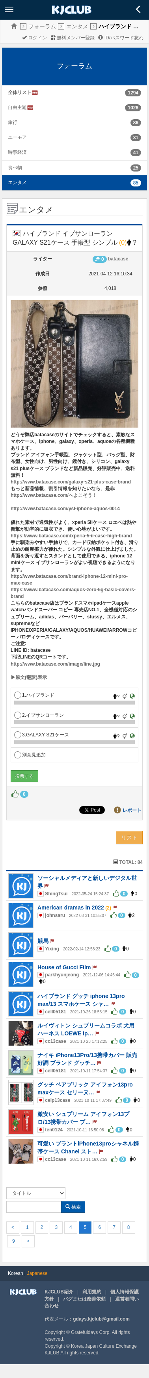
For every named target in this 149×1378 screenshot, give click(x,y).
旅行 (12, 122)
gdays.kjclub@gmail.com (101, 1319)
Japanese (37, 1273)
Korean (15, 1273)
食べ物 (15, 167)
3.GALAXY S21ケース (41, 734)
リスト (129, 837)
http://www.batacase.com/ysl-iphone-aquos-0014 (65, 508)
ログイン (34, 38)
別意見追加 (30, 754)
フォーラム (42, 26)
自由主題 (21, 107)
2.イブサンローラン (39, 715)
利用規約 (91, 1292)
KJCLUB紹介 (59, 1292)
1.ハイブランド (34, 695)
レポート (132, 810)
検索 (73, 1207)
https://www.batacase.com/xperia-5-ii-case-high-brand (71, 536)
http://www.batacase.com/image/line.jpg (55, 664)
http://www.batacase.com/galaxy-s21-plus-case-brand (71, 482)
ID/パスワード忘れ (120, 38)
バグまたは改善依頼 (84, 1299)
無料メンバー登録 (73, 38)
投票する (24, 776)
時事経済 (17, 152)
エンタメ (77, 26)
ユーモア (17, 137)
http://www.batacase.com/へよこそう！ (54, 495)
